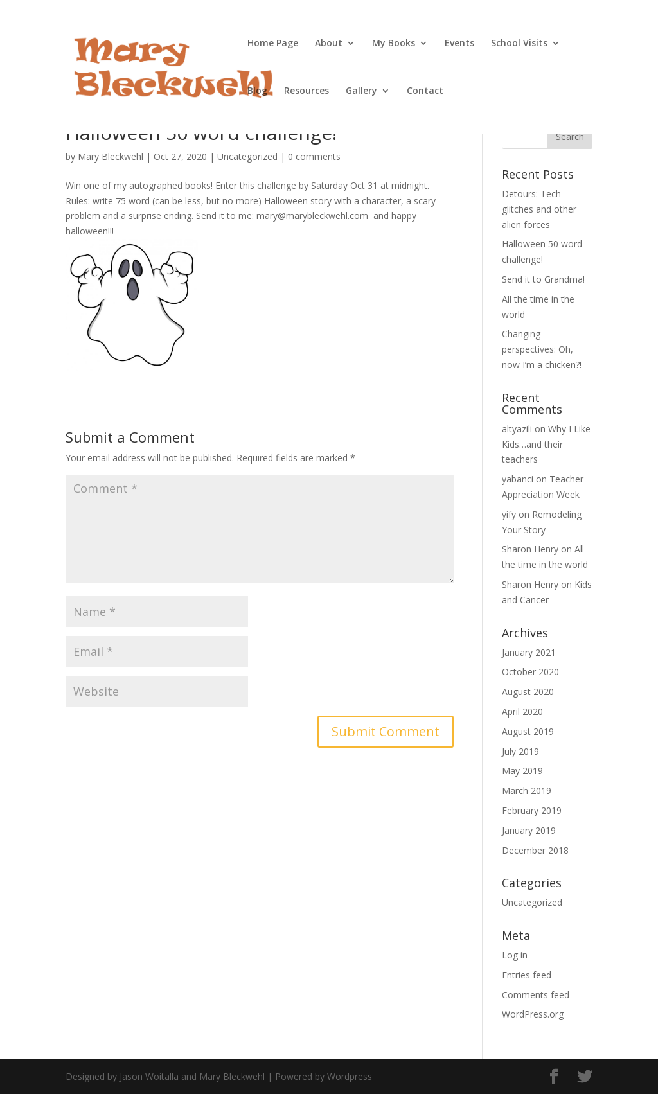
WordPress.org (533, 1014)
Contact (425, 91)
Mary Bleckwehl (110, 156)
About (328, 44)
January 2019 (529, 830)
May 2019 (522, 770)
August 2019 (528, 731)
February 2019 (532, 810)
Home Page (272, 44)
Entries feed (526, 975)
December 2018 (535, 850)
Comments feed (535, 995)
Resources (306, 91)
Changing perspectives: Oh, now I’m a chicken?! (542, 349)
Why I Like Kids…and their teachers (546, 444)
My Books (393, 44)
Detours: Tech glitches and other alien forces (539, 209)
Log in (515, 955)
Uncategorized (247, 156)
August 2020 (528, 691)
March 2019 (526, 790)
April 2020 (522, 711)
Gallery (361, 91)
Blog (257, 91)
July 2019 (520, 751)
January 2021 (529, 652)
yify (509, 514)
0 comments (314, 156)
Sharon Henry (530, 549)
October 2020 (530, 672)
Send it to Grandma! (543, 279)
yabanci (517, 479)
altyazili (517, 429)
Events (459, 44)
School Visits (519, 44)
